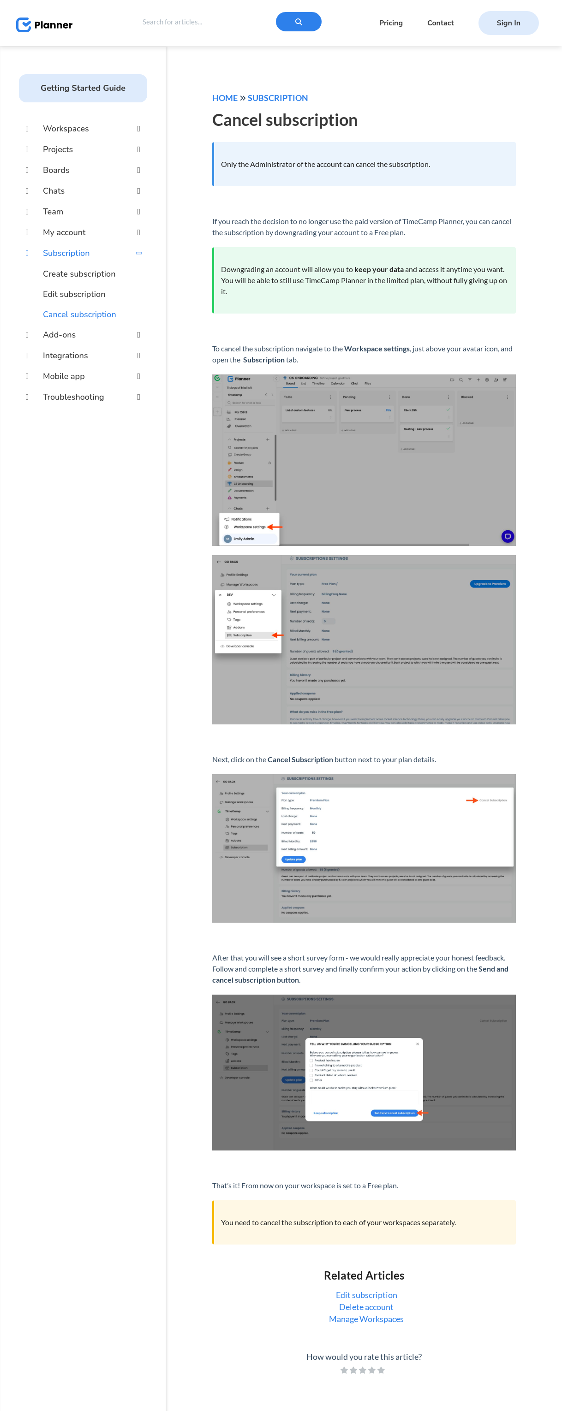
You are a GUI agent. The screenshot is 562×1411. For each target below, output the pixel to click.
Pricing (391, 23)
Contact (440, 23)
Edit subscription (74, 294)
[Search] (299, 21)
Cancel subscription (79, 314)
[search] (213, 21)
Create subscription (79, 273)
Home (225, 98)
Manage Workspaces (366, 1319)
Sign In (508, 23)
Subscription (278, 98)
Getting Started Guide (83, 88)
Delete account (366, 1307)
